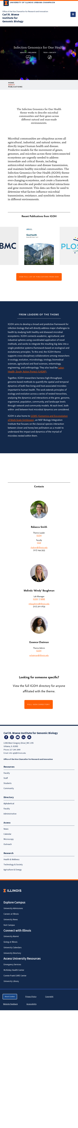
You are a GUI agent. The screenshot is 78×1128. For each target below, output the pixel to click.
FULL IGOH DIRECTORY (38, 704)
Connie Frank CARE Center (15, 975)
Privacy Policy (30, 996)
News (6, 828)
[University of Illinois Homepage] (12, 890)
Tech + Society (49, 52)
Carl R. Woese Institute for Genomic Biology (12, 18)
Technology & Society (13, 864)
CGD (39, 543)
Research (8, 853)
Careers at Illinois (11, 913)
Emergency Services (12, 964)
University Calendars (13, 947)
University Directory (12, 953)
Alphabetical (9, 803)
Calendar (7, 834)
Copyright (49, 996)
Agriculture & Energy (13, 869)
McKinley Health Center (14, 970)
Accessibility (32, 1004)
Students (8, 783)
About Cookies (10, 996)
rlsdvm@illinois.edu (39, 547)
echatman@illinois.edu (39, 655)
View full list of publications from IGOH (39, 276)
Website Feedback (10, 1004)
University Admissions (13, 908)
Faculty (7, 773)
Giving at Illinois (10, 941)
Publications (15, 87)
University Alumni (11, 936)
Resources (9, 766)
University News (11, 919)
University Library (11, 981)
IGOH (39, 535)
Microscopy (9, 839)
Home (11, 83)
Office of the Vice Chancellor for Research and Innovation (25, 11)
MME (42, 599)
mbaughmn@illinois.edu (39, 604)
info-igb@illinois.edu (17, 753)
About (11, 85)
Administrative (10, 813)
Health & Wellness (11, 859)
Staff (6, 778)
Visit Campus (9, 925)
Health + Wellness (28, 52)
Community (9, 788)
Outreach (8, 844)
